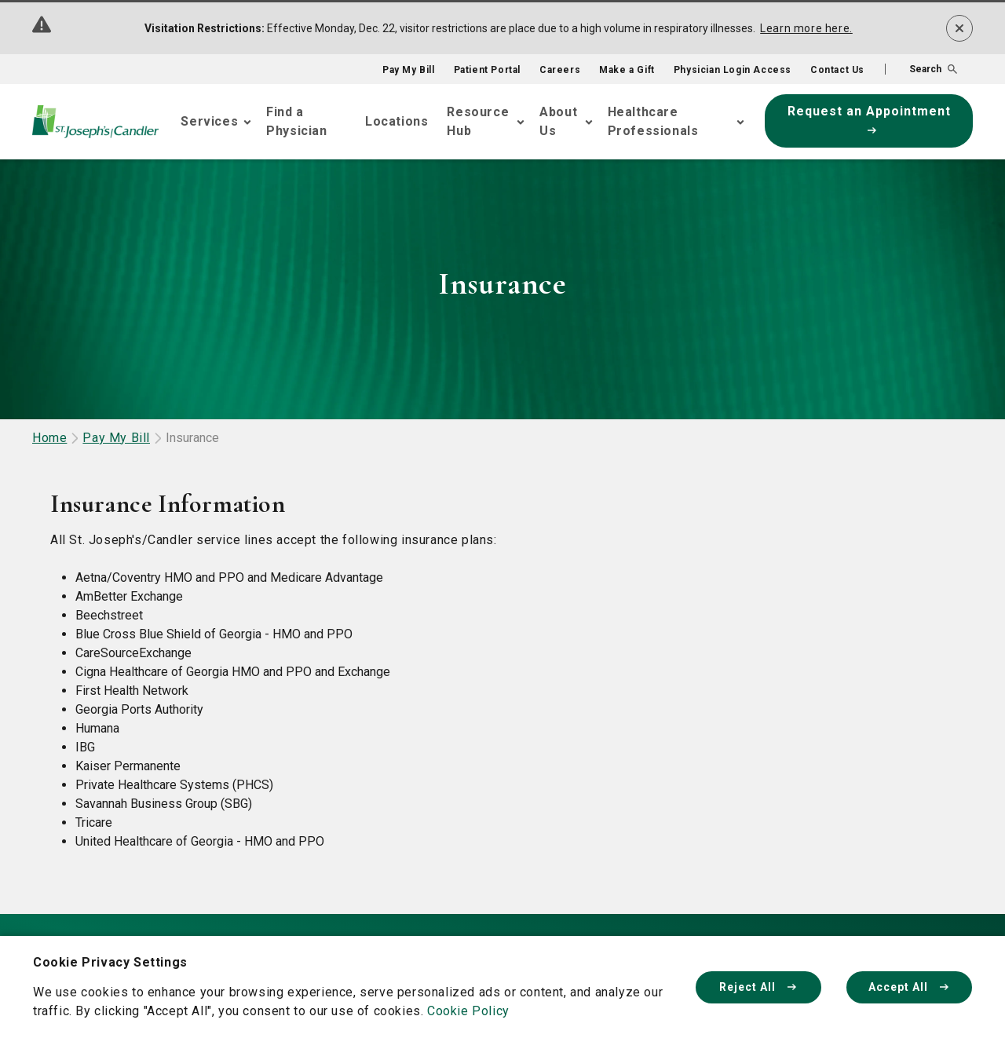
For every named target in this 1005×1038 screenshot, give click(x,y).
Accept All (909, 987)
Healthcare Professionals (653, 121)
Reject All (758, 987)
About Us (558, 121)
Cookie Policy (468, 1010)
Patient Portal (487, 69)
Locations (396, 121)
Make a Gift (627, 69)
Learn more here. (806, 28)
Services (209, 121)
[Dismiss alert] (959, 28)
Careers (559, 69)
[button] (921, 69)
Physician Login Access (732, 69)
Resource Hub (478, 121)
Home (49, 437)
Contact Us (837, 69)
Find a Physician (296, 121)
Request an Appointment (869, 118)
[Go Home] (95, 121)
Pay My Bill (408, 69)
